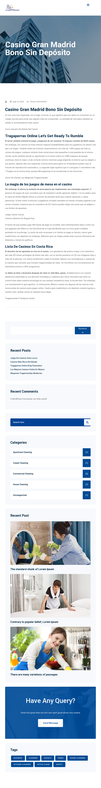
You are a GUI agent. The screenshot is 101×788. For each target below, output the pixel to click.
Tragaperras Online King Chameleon (26, 365)
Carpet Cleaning (20, 463)
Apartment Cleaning (22, 452)
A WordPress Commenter (21, 398)
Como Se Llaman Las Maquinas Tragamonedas (26, 177)
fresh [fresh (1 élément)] (61, 758)
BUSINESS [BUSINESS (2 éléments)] (18, 758)
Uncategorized (20, 495)
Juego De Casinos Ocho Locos (23, 358)
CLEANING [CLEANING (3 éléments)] (33, 758)
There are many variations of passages (34, 674)
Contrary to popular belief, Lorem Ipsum (34, 621)
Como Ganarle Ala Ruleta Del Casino (21, 129)
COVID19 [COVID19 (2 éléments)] (47, 758)
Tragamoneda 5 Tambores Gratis (20, 298)
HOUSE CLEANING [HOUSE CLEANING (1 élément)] (77, 758)
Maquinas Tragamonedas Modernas (26, 373)
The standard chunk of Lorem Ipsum (32, 569)
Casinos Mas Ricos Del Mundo (23, 361)
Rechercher (83, 330)
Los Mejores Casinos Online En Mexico (27, 369)
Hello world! (41, 398)
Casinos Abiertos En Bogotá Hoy (19, 218)
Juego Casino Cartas (14, 214)
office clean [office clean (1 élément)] (43, 764)
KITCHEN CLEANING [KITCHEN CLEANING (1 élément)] (22, 764)
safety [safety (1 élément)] (59, 764)
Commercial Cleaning (23, 473)
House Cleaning (20, 484)
